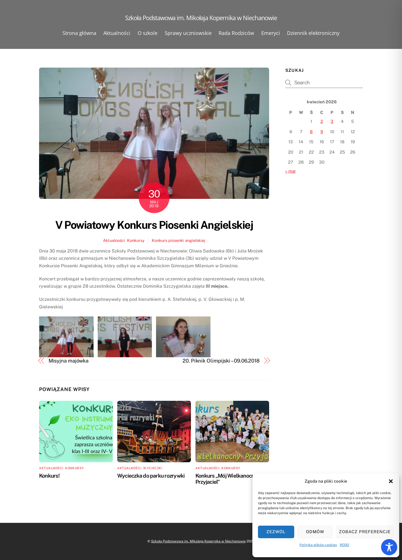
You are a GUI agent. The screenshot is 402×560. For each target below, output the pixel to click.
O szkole (147, 33)
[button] (391, 481)
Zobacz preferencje (365, 531)
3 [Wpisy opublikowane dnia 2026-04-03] (332, 121)
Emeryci (270, 33)
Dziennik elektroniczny (313, 33)
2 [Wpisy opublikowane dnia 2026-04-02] (321, 121)
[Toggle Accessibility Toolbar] (389, 547)
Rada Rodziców (236, 33)
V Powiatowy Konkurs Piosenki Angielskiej (154, 225)
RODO (344, 545)
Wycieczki (152, 468)
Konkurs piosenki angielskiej (178, 240)
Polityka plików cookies (318, 545)
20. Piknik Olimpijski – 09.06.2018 (221, 361)
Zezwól (276, 531)
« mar (290, 171)
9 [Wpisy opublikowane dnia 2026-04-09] (321, 131)
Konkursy (136, 240)
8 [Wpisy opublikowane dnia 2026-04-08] (311, 131)
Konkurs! (49, 476)
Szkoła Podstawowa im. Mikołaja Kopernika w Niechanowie (198, 541)
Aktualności (116, 33)
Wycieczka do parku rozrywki (151, 476)
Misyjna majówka (69, 361)
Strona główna (79, 33)
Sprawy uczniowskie (188, 33)
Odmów (315, 531)
